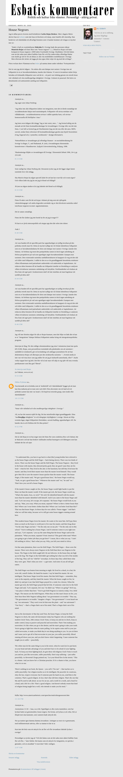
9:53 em (19, 376)
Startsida (44, 757)
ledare (37, 63)
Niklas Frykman (21, 382)
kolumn (22, 37)
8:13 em (19, 159)
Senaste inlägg (14, 757)
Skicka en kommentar (16, 753)
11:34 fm (19, 699)
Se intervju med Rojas (23, 369)
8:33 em (19, 190)
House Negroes (19, 30)
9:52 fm (18, 427)
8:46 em (19, 324)
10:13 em (19, 398)
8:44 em (19, 279)
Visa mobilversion (43, 762)
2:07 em (19, 747)
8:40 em (19, 233)
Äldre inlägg (73, 757)
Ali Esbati (101, 28)
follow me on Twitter (106, 57)
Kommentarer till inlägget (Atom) (33, 769)
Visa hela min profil (92, 45)
